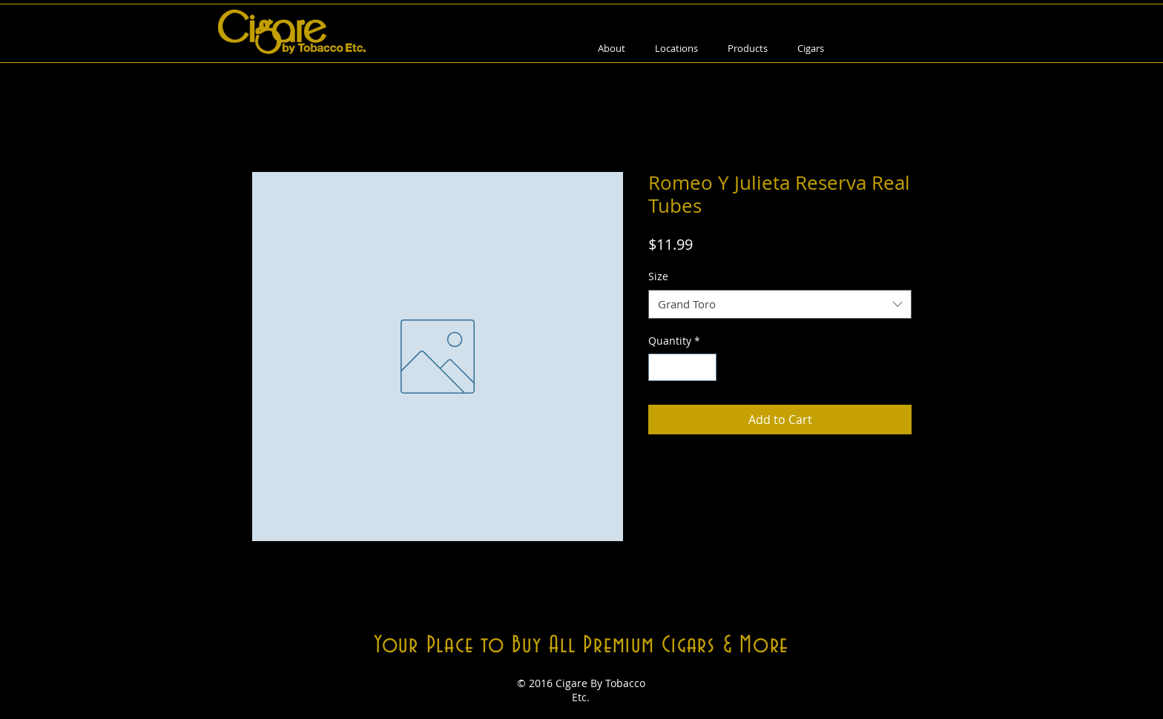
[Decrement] (659, 367)
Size (658, 276)
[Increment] (705, 367)
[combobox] (780, 304)
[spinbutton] (682, 367)
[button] (748, 48)
